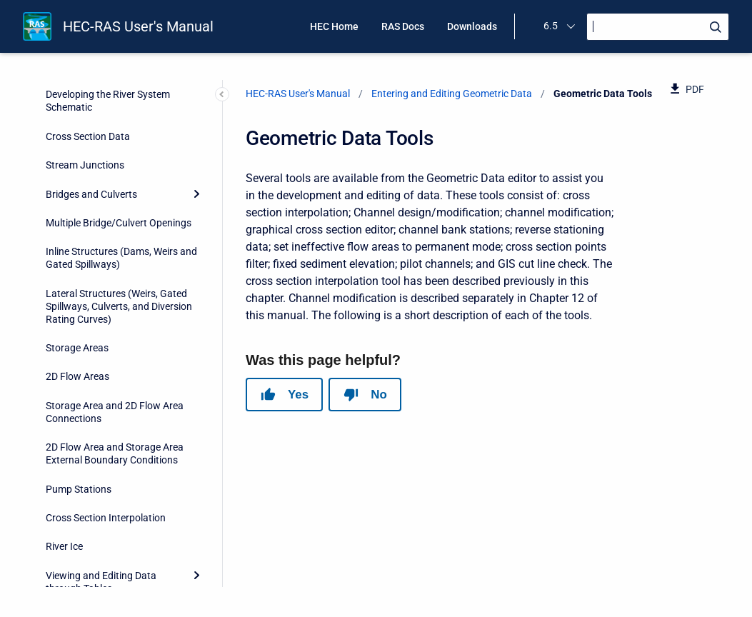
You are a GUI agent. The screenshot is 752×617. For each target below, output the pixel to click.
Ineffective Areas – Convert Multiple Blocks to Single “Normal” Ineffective (117, 391)
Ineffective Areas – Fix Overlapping (106, 343)
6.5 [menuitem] (550, 25)
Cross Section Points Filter (115, 208)
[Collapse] (196, 93)
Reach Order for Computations (125, 532)
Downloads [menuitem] (472, 26)
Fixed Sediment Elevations (114, 237)
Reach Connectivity (99, 503)
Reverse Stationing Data (110, 180)
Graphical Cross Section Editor (124, 122)
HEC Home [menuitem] (334, 26)
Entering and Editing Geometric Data (451, 93)
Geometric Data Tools (95, 93)
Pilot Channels (89, 266)
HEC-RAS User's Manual (138, 26)
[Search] (657, 27)
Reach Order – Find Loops (114, 561)
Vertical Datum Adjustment (116, 475)
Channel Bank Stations (107, 150)
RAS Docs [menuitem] (402, 26)
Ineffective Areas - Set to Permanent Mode (110, 301)
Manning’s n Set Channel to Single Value (117, 439)
